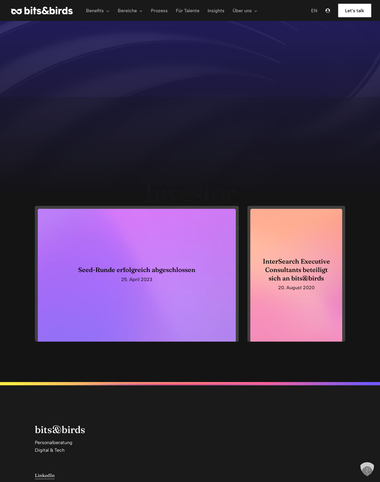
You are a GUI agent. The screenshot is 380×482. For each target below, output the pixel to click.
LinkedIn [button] (45, 475)
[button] (367, 469)
